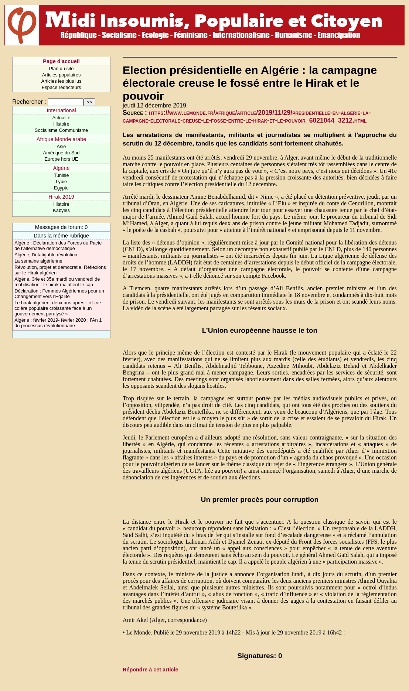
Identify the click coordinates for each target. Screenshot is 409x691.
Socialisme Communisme (61, 130)
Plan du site (61, 68)
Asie (61, 146)
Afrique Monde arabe (61, 139)
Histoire (61, 124)
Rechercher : (29, 102)
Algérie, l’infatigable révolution (45, 254)
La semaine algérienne (38, 261)
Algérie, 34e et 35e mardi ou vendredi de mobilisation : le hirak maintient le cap (57, 281)
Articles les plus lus (61, 81)
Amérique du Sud (61, 152)
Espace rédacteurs (61, 87)
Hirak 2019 (61, 197)
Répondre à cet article (150, 670)
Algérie (61, 168)
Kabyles (61, 210)
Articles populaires (61, 75)
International (61, 110)
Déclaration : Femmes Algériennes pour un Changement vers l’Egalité (59, 293)
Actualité (61, 117)
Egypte (61, 188)
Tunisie (61, 175)
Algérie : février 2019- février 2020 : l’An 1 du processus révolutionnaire (58, 322)
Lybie (61, 181)
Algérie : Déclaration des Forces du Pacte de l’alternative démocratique (58, 245)
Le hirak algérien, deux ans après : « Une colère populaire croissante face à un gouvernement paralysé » (57, 308)
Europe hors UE (61, 159)
